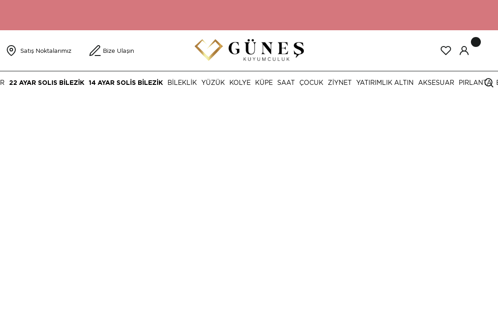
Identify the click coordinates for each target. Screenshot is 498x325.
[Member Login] (464, 51)
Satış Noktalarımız (45, 50)
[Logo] (249, 49)
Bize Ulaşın (118, 50)
